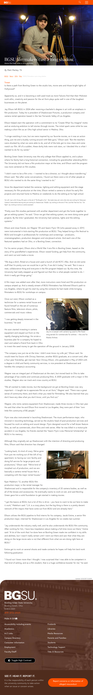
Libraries (51, 628)
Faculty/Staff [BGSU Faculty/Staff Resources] (10, 651)
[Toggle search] (79, 2)
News (11, 76)
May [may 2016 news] (20, 76)
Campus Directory (12, 638)
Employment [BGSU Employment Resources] (9, 647)
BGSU (6, 76)
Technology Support (56, 647)
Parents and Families (57, 638)
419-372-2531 (12, 612)
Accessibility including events (17, 624)
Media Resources (55, 633)
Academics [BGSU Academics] (9, 628)
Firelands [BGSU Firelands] (52, 624)
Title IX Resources (56, 651)
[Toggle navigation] (86, 2)
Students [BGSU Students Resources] (52, 642)
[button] (39, 2)
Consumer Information (14, 642)
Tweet (7, 82)
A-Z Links (8, 633)
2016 (16, 76)
